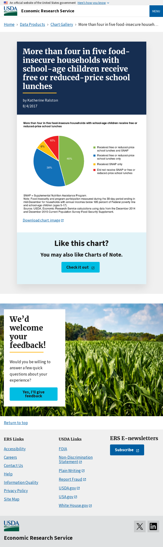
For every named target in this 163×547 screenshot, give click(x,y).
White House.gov (73, 505)
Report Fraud (70, 479)
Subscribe (124, 449)
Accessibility (15, 448)
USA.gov (66, 496)
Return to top (16, 422)
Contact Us (13, 465)
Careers (10, 457)
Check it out (77, 267)
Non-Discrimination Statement (76, 460)
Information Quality (21, 482)
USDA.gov (67, 488)
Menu (156, 11)
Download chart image (41, 220)
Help (8, 474)
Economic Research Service (47, 11)
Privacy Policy (16, 490)
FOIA (63, 448)
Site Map (11, 499)
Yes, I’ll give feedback (33, 393)
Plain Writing (70, 470)
